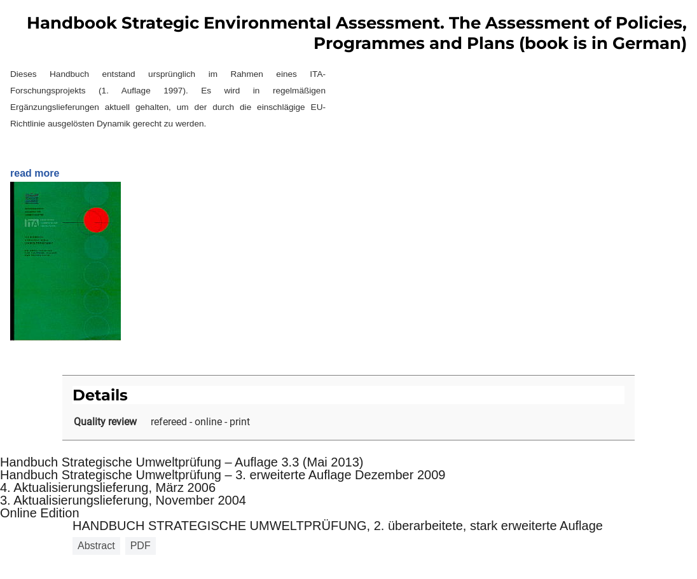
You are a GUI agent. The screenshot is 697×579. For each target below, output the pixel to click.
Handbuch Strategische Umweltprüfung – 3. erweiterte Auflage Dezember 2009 (222, 475)
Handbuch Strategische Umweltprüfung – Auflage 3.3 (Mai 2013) (181, 462)
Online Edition (39, 513)
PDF (140, 545)
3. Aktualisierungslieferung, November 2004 (123, 500)
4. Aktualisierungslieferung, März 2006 (108, 487)
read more (34, 173)
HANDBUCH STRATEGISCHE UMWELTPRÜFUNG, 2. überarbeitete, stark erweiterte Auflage (337, 526)
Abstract (96, 545)
